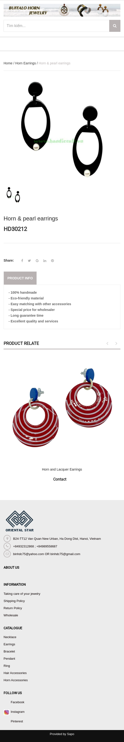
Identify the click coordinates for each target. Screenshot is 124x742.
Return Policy (13, 608)
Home (8, 63)
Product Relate (21, 343)
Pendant (9, 658)
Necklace (10, 637)
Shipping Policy (14, 601)
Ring (7, 666)
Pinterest (17, 721)
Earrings (9, 644)
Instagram (18, 712)
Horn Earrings (25, 63)
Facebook (17, 702)
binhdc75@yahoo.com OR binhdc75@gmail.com (46, 554)
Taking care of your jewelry (22, 594)
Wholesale (11, 615)
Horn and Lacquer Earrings (62, 469)
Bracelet (9, 651)
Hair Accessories (15, 673)
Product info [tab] (20, 278)
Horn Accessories (16, 680)
